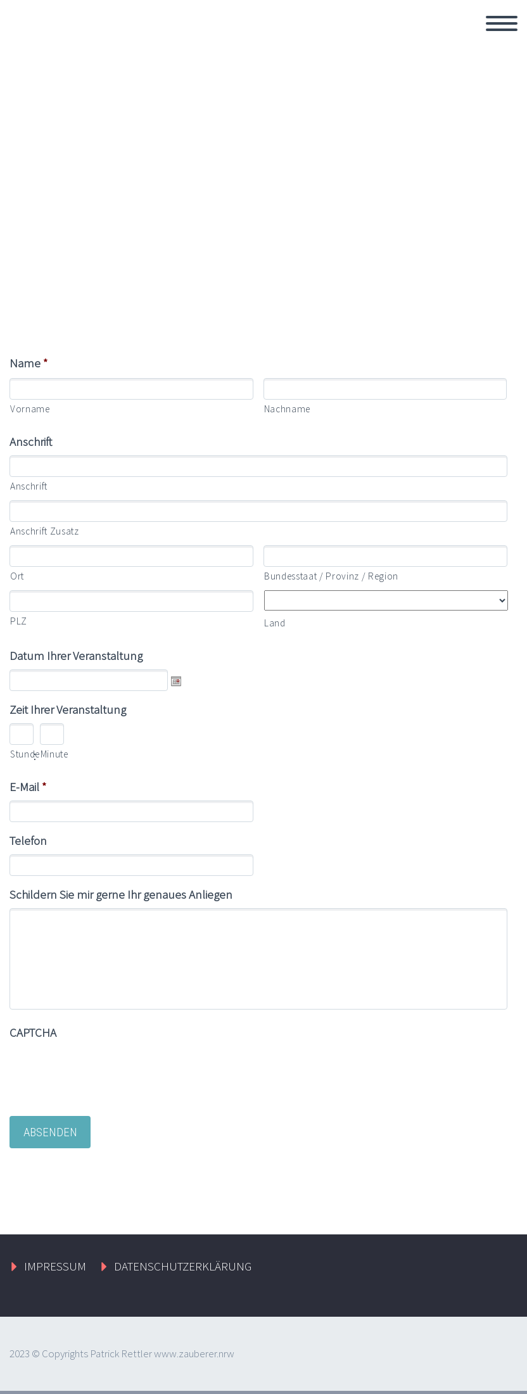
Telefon (28, 840)
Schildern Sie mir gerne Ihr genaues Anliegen (121, 894)
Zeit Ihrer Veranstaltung (68, 709)
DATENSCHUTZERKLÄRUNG (182, 1266)
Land (275, 623)
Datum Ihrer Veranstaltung (76, 655)
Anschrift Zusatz (44, 531)
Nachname (287, 409)
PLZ (18, 621)
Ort (17, 576)
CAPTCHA (33, 1032)
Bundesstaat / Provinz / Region (331, 576)
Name (29, 363)
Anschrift (31, 441)
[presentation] (106, 1071)
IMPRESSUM (55, 1266)
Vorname (30, 409)
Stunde (19, 754)
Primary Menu (501, 23)
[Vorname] (131, 389)
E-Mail (28, 786)
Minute (50, 754)
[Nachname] (385, 389)
